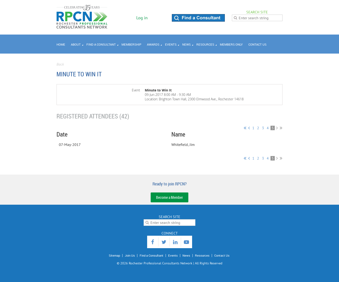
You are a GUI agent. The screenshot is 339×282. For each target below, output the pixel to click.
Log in (142, 17)
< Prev (249, 127)
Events (173, 255)
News (186, 255)
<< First (245, 127)
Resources (202, 255)
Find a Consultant (151, 255)
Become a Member (169, 197)
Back (60, 64)
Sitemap (114, 255)
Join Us (130, 255)
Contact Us (222, 255)
